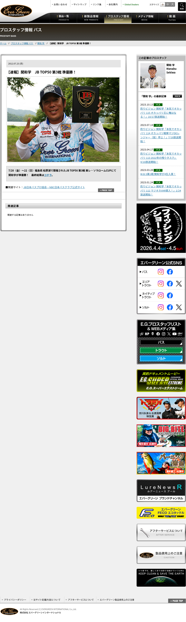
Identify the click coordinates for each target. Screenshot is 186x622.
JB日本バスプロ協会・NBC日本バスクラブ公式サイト (54, 187)
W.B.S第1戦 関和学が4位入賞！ (158, 174)
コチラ (48, 175)
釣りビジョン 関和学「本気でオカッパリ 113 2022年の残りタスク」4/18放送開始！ (161, 158)
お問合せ (60, 3)
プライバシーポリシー (15, 599)
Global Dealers (131, 3)
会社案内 (113, 3)
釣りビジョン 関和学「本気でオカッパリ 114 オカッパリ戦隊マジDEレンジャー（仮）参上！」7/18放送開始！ (161, 135)
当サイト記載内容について (47, 599)
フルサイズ (172, 4)
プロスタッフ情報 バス (22, 43)
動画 (172, 17)
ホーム (3, 43)
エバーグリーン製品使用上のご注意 (115, 599)
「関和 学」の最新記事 (153, 96)
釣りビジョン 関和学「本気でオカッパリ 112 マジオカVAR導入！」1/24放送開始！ (161, 190)
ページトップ (106, 190)
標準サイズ (162, 4)
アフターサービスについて (80, 599)
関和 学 (41, 43)
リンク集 (97, 3)
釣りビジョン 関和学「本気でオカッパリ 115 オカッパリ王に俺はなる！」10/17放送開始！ (161, 113)
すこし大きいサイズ (167, 4)
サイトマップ (79, 3)
